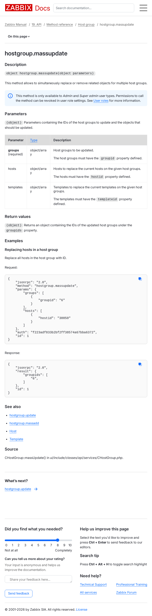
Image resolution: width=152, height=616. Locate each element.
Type (33, 139)
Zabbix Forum (126, 592)
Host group (86, 24)
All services (88, 592)
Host (13, 451)
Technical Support (93, 584)
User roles (100, 100)
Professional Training (131, 584)
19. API (36, 24)
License (81, 609)
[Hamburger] (143, 8)
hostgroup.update (23, 435)
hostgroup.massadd (24, 443)
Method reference (60, 24)
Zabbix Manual (16, 24)
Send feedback (18, 593)
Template (16, 459)
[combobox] (94, 8)
